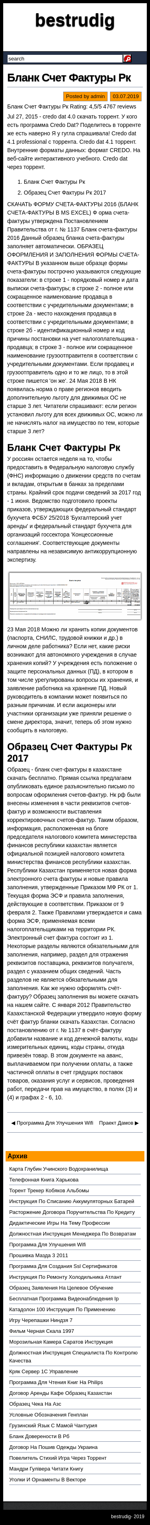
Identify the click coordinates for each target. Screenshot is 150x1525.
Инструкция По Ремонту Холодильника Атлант (65, 1277)
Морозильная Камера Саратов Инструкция (61, 1342)
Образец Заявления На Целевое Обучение (61, 1288)
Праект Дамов (116, 1123)
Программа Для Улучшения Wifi (55, 1123)
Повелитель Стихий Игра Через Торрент (58, 1458)
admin (98, 96)
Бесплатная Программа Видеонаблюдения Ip (64, 1299)
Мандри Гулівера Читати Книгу (46, 1469)
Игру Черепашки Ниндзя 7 (40, 1320)
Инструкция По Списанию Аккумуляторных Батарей (71, 1201)
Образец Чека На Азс (35, 1404)
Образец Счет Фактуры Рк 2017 (65, 192)
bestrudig (75, 20)
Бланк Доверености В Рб (39, 1436)
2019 (139, 1516)
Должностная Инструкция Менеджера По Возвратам (72, 1234)
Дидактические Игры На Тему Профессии (59, 1223)
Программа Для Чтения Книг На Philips (56, 1382)
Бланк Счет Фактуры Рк (69, 77)
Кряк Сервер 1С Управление (43, 1371)
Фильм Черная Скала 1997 (41, 1331)
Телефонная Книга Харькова (43, 1180)
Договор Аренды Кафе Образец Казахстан (60, 1393)
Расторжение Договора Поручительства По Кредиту (72, 1212)
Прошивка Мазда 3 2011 (38, 1255)
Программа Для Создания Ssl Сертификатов (63, 1266)
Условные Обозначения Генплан (48, 1415)
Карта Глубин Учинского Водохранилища (58, 1169)
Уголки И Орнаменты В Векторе (47, 1480)
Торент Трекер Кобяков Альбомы (49, 1190)
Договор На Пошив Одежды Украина (53, 1447)
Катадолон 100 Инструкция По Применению (62, 1309)
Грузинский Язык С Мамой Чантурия (53, 1426)
